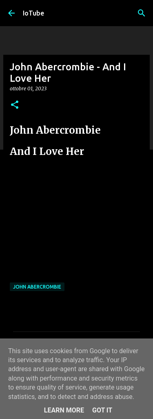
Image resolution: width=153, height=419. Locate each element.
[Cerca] (141, 13)
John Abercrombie (37, 286)
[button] (15, 105)
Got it (102, 410)
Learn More (64, 410)
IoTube (33, 13)
